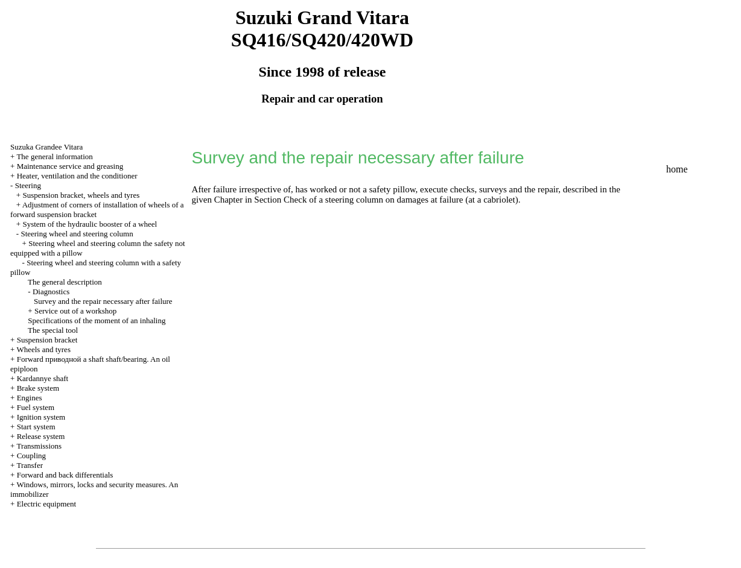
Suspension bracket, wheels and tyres (80, 195)
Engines (29, 397)
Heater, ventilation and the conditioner (77, 175)
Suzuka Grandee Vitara (46, 146)
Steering (28, 185)
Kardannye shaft (43, 378)
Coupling (31, 455)
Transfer (29, 465)
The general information (54, 156)
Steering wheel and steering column (77, 233)
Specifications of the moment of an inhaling (96, 320)
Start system (36, 426)
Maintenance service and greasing (70, 166)
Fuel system (35, 407)
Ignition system (41, 416)
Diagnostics (51, 291)
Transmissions (39, 445)
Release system (41, 436)
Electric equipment (47, 503)
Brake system (38, 388)
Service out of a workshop (75, 310)
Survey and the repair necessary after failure (103, 301)
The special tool (53, 330)
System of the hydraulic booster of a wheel (89, 224)
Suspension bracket (47, 339)
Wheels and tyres (43, 349)
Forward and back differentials (65, 474)
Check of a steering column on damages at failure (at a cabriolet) (401, 199)
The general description (65, 281)
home (677, 169)
